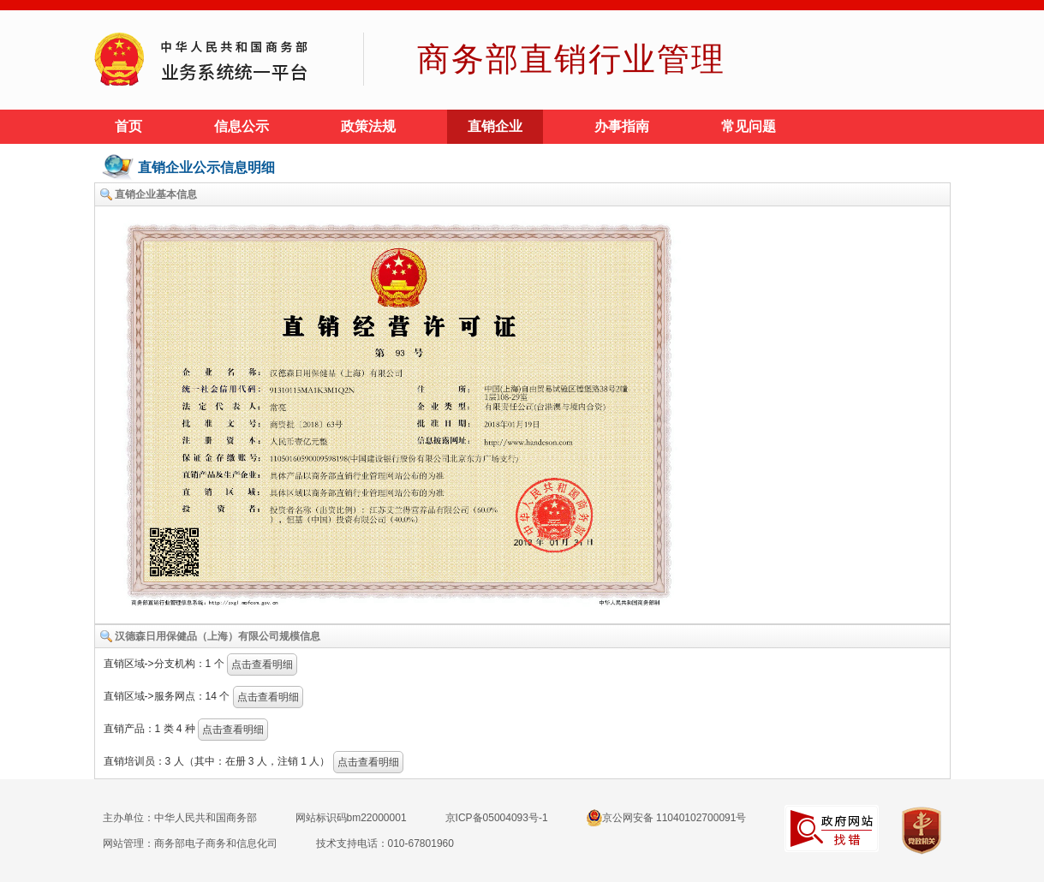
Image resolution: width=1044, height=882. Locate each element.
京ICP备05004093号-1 (496, 818)
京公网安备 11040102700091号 (667, 817)
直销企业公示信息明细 (206, 167)
